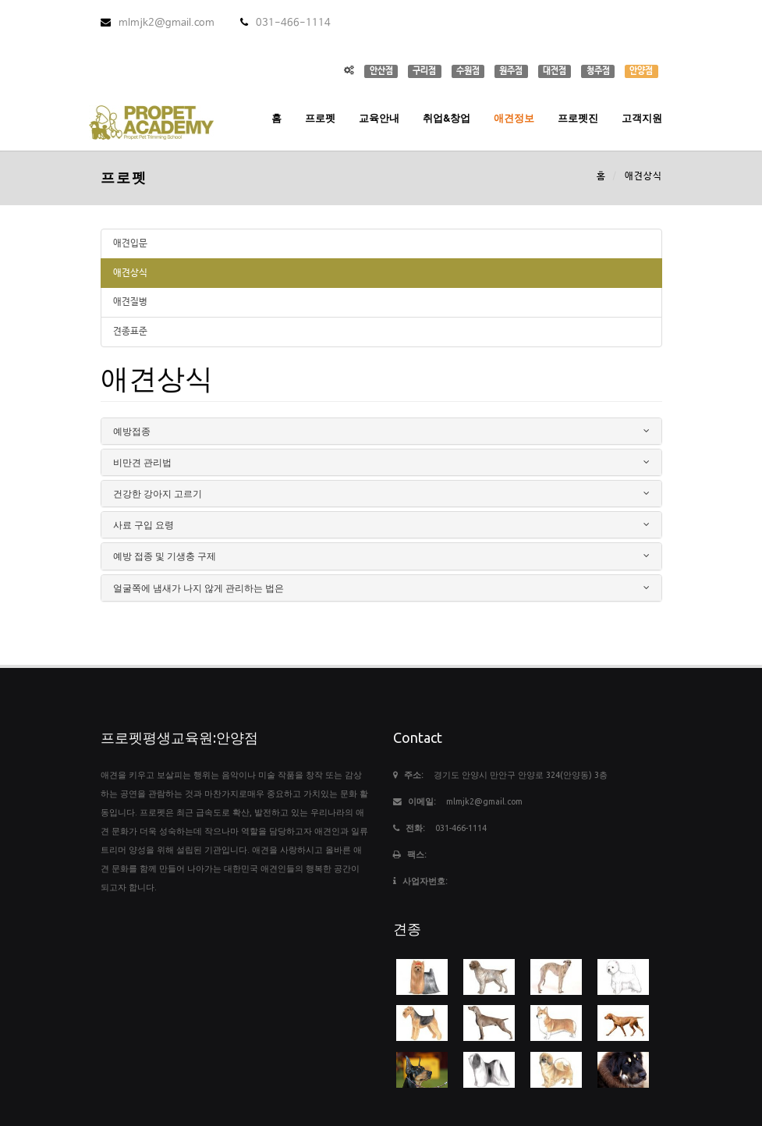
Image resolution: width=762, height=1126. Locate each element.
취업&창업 (446, 117)
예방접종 (132, 431)
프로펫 (320, 117)
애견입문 (130, 243)
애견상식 (130, 273)
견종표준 (130, 331)
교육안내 (379, 117)
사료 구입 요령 (143, 525)
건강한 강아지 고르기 (157, 493)
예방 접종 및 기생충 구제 (164, 556)
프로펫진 (578, 117)
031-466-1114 (285, 23)
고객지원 (642, 117)
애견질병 (130, 302)
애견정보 (514, 117)
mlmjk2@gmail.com (157, 23)
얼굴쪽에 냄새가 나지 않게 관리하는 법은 (198, 588)
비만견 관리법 (142, 462)
